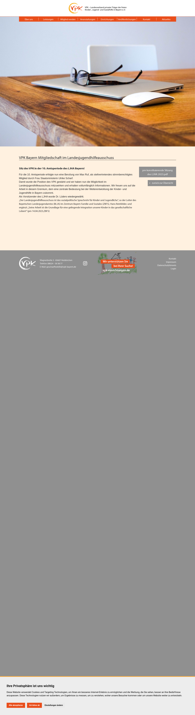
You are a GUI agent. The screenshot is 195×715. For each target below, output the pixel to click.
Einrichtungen (107, 19)
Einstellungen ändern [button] (54, 705)
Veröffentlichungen (127, 19)
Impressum (171, 262)
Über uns (29, 19)
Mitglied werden (68, 19)
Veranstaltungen (87, 19)
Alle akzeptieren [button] (16, 705)
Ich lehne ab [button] (34, 705)
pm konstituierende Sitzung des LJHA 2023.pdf (157, 172)
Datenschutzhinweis (166, 265)
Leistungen (48, 19)
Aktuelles (166, 19)
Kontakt (146, 19)
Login (173, 268)
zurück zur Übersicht (162, 182)
